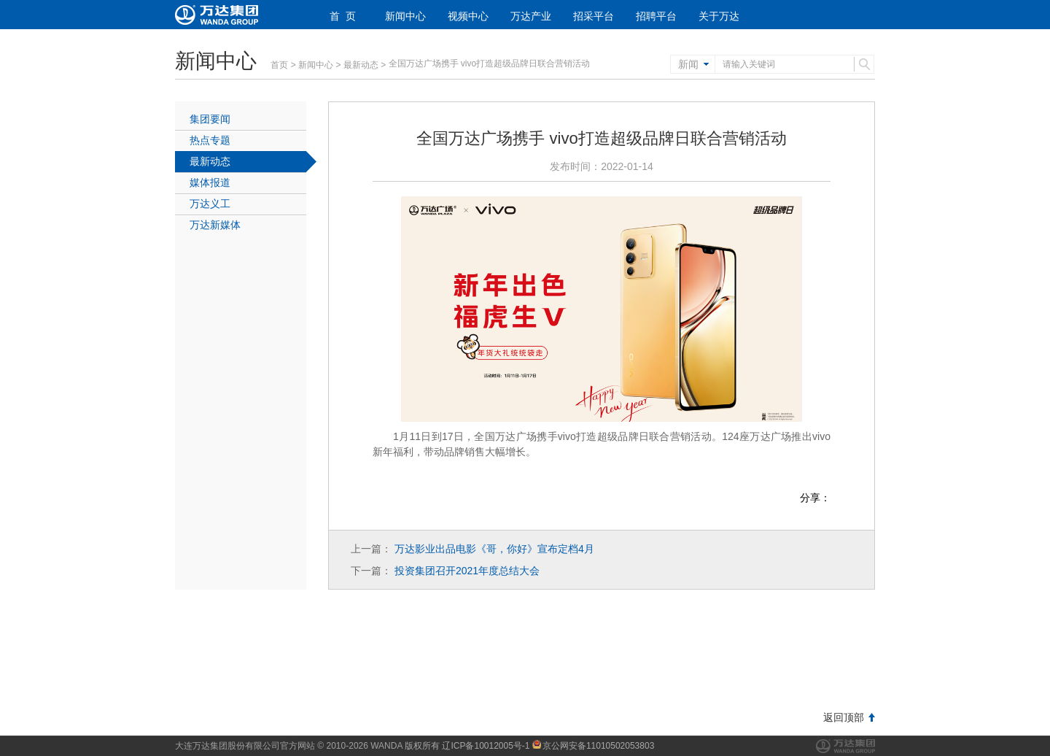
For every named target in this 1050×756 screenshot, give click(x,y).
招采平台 (593, 16)
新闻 (688, 64)
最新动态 (360, 65)
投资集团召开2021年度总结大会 (467, 570)
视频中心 (468, 16)
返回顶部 (843, 717)
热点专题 (210, 140)
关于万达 (719, 16)
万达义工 (210, 203)
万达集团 (845, 746)
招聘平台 (656, 16)
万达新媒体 (215, 225)
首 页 (343, 16)
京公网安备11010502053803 (593, 746)
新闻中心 (405, 16)
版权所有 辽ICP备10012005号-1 (467, 746)
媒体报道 (210, 182)
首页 (279, 65)
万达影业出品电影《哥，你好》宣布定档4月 (494, 549)
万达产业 (530, 16)
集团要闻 (210, 119)
